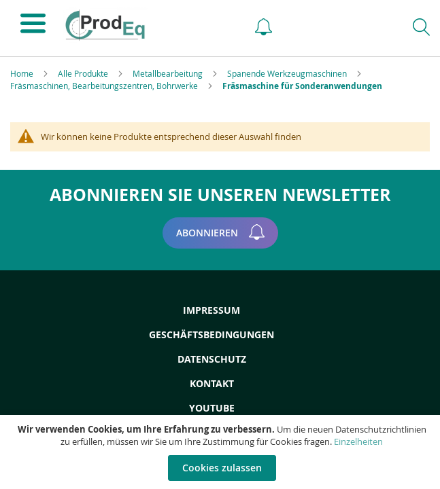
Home (22, 73)
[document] (221, 452)
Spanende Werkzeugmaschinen (288, 73)
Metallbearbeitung (169, 73)
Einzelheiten (358, 441)
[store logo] (147, 25)
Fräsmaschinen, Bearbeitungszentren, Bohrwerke (105, 85)
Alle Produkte (84, 73)
